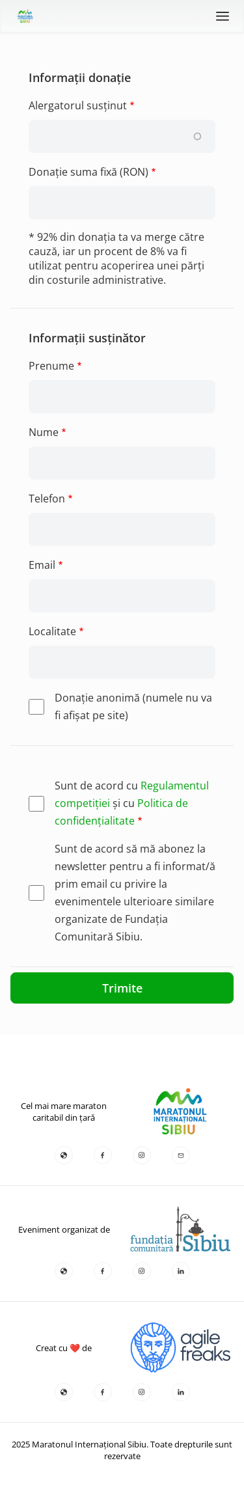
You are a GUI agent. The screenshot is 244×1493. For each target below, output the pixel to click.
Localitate (52, 631)
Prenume (51, 366)
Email (42, 565)
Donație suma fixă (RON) (88, 172)
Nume (44, 432)
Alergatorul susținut (78, 105)
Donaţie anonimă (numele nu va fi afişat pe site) (133, 706)
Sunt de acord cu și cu (132, 803)
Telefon (47, 498)
